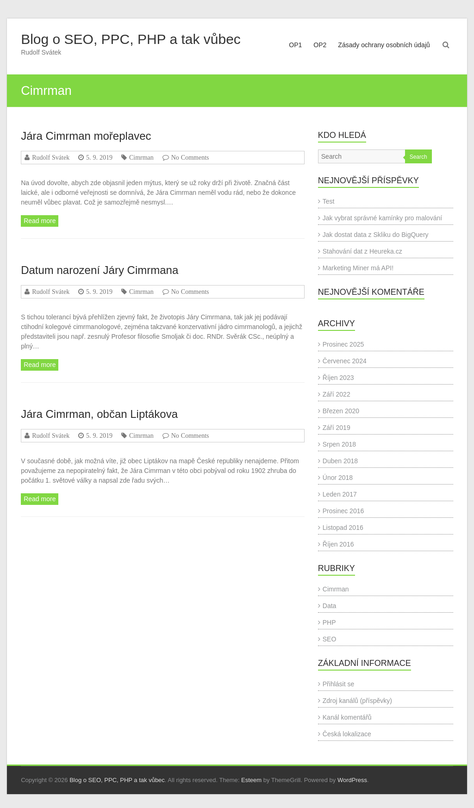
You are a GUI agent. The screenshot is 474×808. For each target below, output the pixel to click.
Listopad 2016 (343, 527)
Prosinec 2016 (343, 511)
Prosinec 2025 (343, 344)
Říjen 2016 (338, 544)
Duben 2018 (340, 461)
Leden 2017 (340, 494)
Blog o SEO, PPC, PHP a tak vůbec (131, 39)
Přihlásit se (338, 684)
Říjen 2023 (338, 377)
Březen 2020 (341, 411)
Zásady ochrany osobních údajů (384, 45)
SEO (330, 639)
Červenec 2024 (345, 361)
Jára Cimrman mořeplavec (86, 136)
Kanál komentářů (347, 717)
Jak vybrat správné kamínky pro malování (382, 218)
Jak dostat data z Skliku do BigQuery (376, 234)
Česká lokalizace (347, 734)
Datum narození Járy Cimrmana (99, 270)
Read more (40, 220)
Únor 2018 (338, 477)
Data (330, 605)
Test (329, 201)
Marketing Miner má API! (358, 268)
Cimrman (141, 157)
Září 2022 (336, 394)
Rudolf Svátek (50, 157)
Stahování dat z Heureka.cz (362, 251)
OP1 (295, 45)
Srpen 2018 (339, 444)
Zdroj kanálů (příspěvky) (357, 700)
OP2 (319, 45)
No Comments (190, 157)
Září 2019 (336, 427)
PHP (329, 622)
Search (418, 157)
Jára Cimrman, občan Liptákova (99, 414)
